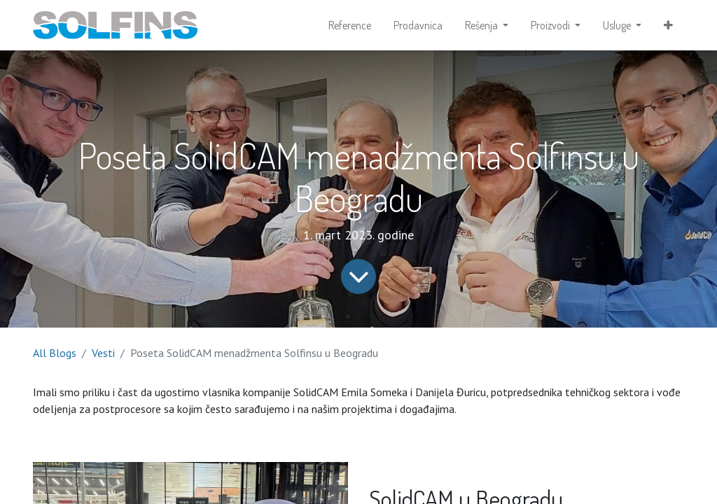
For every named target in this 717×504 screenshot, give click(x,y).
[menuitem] (349, 25)
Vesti (103, 353)
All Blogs (54, 353)
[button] (668, 25)
